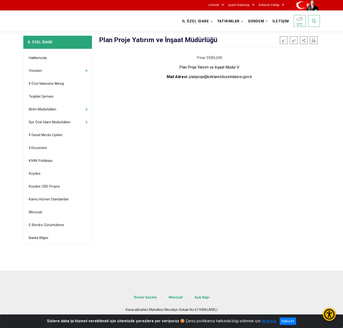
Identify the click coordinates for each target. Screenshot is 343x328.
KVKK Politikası (40, 161)
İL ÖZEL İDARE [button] (195, 21)
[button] (304, 40)
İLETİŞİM (280, 21)
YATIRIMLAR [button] (228, 21)
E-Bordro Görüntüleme (46, 225)
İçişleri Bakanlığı (239, 5)
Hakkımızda (38, 58)
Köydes (34, 173)
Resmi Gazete (145, 297)
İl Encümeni (38, 148)
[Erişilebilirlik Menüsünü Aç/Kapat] (329, 314)
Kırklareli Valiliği (269, 5)
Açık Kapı (201, 297)
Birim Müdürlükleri (42, 109)
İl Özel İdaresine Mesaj (46, 83)
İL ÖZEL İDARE (40, 42)
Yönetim (35, 71)
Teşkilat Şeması (41, 96)
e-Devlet (213, 5)
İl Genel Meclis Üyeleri (45, 135)
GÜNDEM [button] (256, 21)
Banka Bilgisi (38, 238)
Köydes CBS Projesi (44, 186)
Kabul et (288, 321)
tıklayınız (269, 321)
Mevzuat (35, 212)
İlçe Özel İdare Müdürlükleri (50, 122)
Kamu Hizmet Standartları (49, 199)
